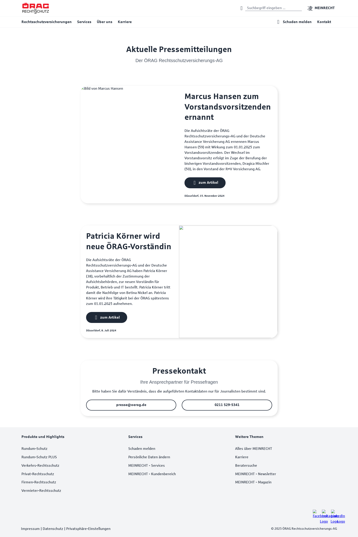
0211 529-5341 (226, 405)
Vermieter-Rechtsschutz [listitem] (41, 490)
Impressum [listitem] (30, 529)
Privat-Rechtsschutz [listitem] (37, 474)
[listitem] (315, 512)
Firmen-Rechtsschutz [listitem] (38, 482)
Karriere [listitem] (241, 457)
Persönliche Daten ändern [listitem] (149, 457)
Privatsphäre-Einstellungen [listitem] (88, 529)
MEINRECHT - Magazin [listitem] (253, 482)
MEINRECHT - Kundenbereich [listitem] (152, 474)
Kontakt (324, 22)
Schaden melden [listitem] (141, 449)
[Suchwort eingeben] (273, 8)
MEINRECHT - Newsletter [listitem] (255, 474)
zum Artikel (208, 182)
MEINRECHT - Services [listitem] (146, 465)
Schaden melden (297, 22)
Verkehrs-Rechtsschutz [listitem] (40, 465)
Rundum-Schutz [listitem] (34, 449)
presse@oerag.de (131, 405)
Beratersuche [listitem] (246, 465)
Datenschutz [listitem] (53, 529)
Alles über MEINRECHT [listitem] (253, 449)
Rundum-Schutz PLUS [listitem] (39, 457)
